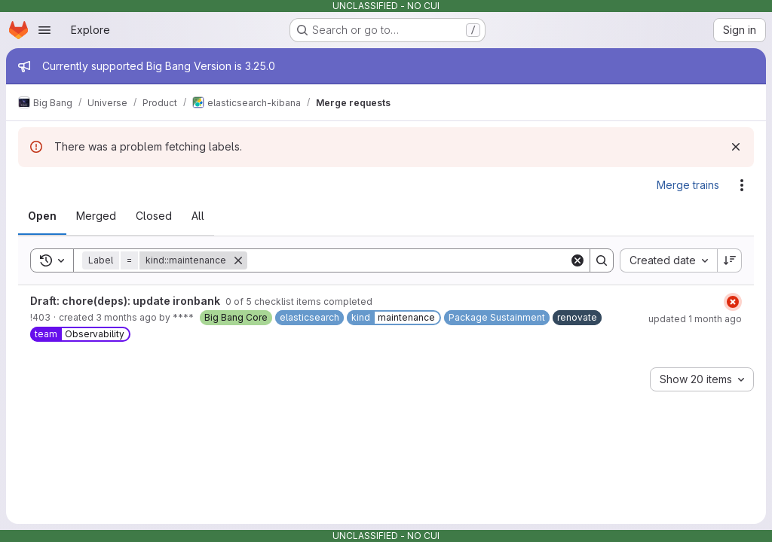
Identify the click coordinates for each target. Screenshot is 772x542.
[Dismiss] (736, 147)
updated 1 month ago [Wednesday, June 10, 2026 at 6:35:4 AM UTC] (695, 318)
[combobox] (668, 260)
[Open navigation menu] (44, 30)
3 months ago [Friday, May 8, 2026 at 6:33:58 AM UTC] (126, 317)
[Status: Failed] (733, 302)
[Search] (408, 260)
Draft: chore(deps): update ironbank (126, 300)
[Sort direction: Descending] (730, 260)
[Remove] (238, 260)
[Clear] (577, 260)
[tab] (42, 216)
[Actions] (742, 185)
